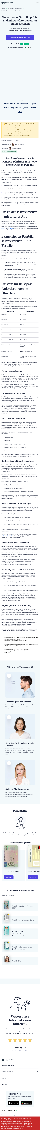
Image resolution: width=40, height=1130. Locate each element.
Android (10, 228)
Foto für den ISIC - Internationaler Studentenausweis (18, 934)
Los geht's (9, 877)
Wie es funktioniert (20, 1072)
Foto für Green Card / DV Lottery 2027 (23, 907)
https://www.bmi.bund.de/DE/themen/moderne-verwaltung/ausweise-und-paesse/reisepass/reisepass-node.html (19, 651)
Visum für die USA (8, 536)
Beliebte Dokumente (8, 895)
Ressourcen (20, 1078)
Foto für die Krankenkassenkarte (23, 920)
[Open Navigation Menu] (37, 3)
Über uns (20, 1084)
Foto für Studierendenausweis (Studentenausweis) (22, 948)
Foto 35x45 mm (17, 961)
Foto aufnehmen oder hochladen (20, 37)
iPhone (3, 228)
